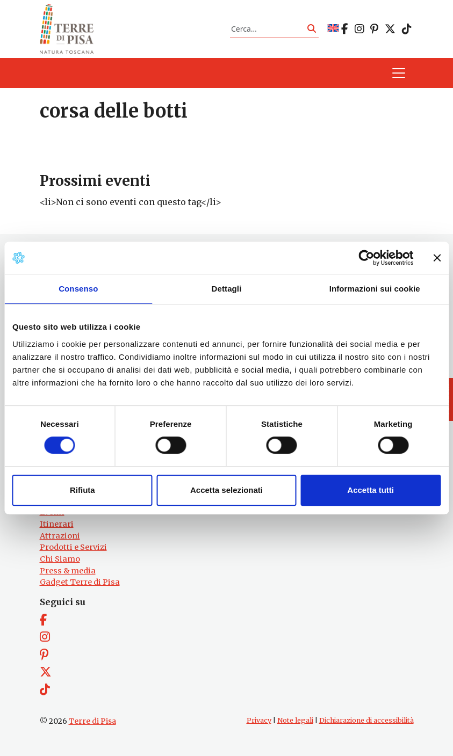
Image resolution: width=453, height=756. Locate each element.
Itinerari (57, 524)
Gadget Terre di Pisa (80, 582)
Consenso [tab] (78, 288)
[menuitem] (333, 28)
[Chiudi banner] (437, 257)
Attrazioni (60, 536)
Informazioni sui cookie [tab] (374, 288)
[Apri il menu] (399, 73)
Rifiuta (82, 490)
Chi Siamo (60, 559)
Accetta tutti (370, 490)
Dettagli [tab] (227, 288)
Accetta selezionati (226, 490)
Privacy (259, 720)
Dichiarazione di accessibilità (366, 720)
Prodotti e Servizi (73, 547)
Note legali (295, 720)
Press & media (68, 571)
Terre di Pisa (92, 721)
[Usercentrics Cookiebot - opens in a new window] (366, 258)
